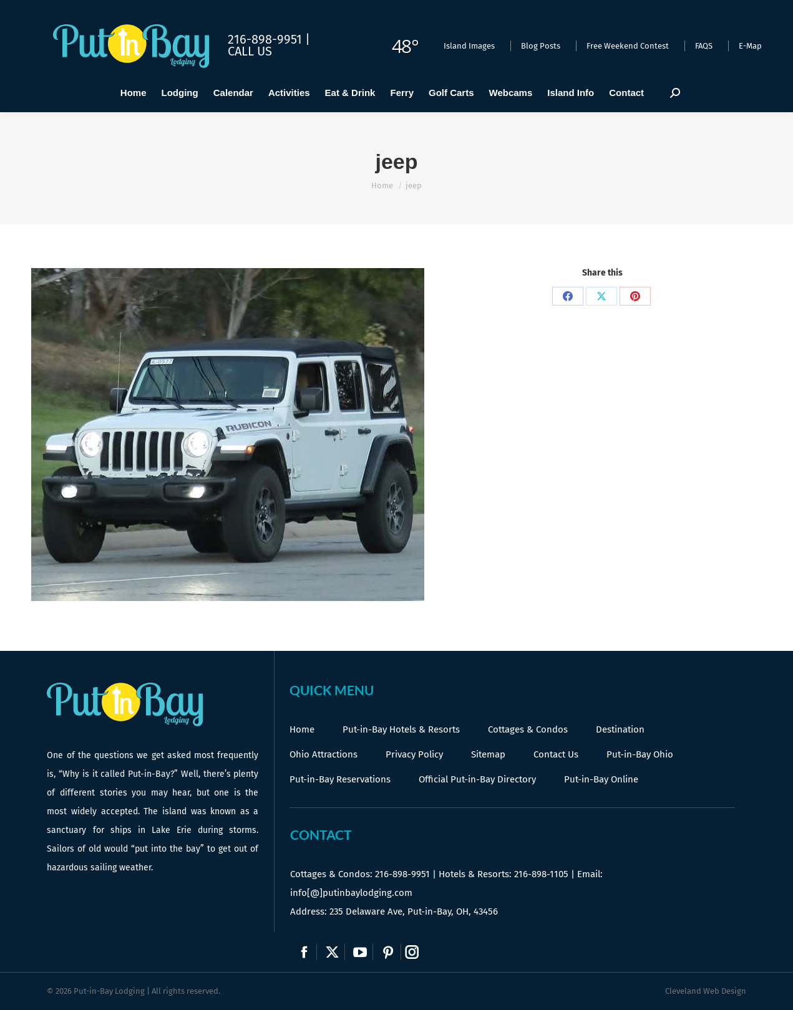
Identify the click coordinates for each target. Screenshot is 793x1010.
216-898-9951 (402, 874)
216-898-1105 (541, 874)
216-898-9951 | (269, 39)
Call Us (250, 51)
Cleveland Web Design (705, 991)
